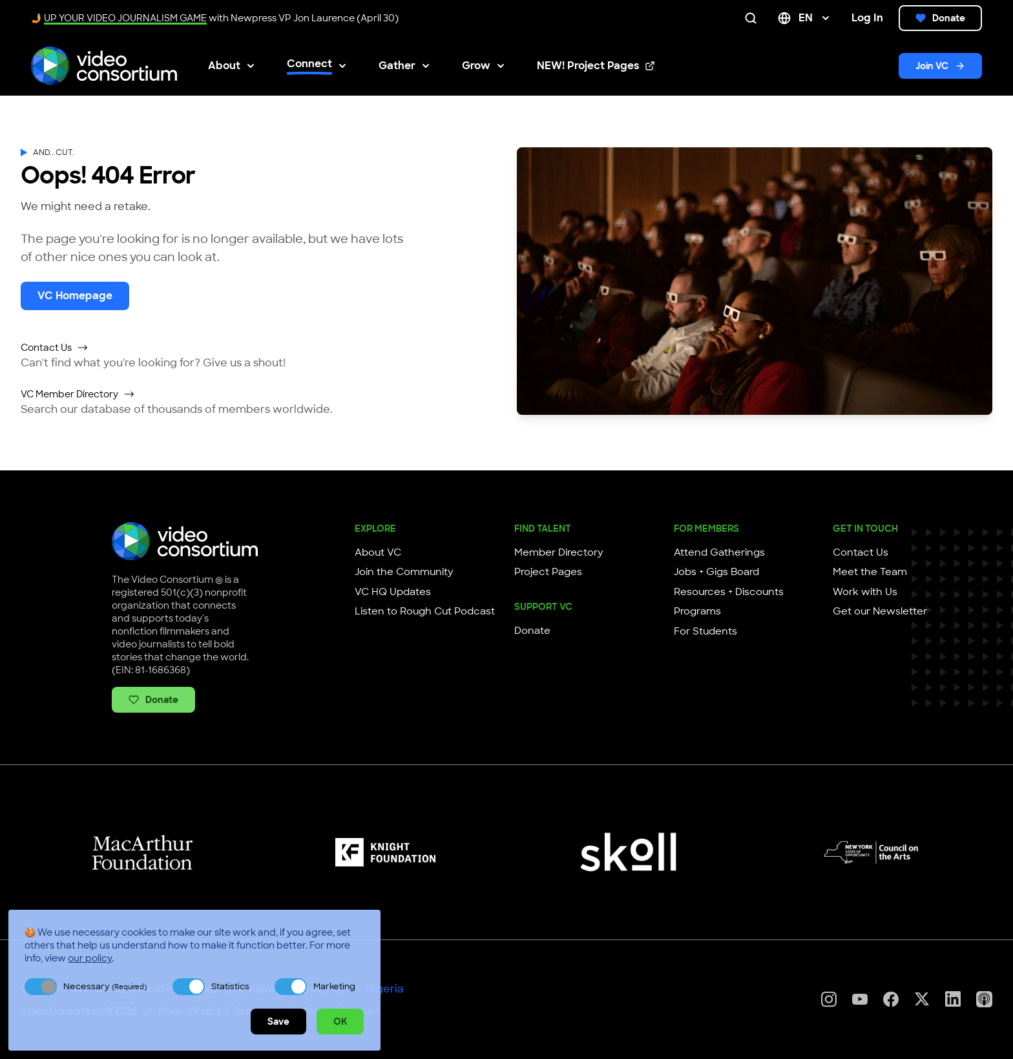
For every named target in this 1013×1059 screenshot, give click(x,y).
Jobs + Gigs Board (716, 571)
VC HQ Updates (393, 591)
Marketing (334, 986)
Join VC (940, 66)
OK (340, 1021)
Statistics (230, 986)
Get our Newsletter (880, 611)
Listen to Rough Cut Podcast (425, 611)
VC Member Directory (78, 394)
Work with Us (865, 591)
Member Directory (558, 552)
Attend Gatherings (719, 552)
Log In (867, 18)
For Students (705, 631)
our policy (90, 958)
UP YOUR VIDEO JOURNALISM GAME (125, 18)
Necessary (105, 986)
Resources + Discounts (729, 591)
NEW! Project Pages (596, 66)
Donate (940, 18)
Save (278, 1021)
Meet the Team (870, 571)
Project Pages (548, 571)
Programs (697, 611)
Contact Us (55, 347)
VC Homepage (74, 295)
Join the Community (404, 571)
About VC (378, 552)
